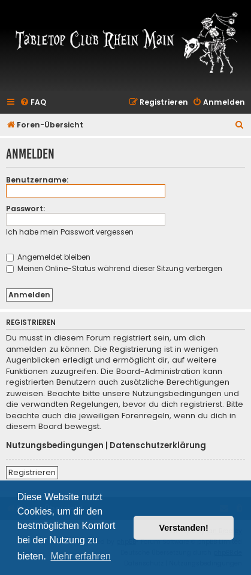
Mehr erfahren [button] (80, 556)
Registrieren (32, 472)
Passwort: (25, 208)
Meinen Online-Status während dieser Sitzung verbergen (114, 268)
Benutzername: (37, 180)
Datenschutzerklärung (158, 445)
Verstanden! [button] (183, 528)
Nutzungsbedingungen (55, 445)
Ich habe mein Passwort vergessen (70, 231)
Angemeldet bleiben (48, 257)
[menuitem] (33, 103)
